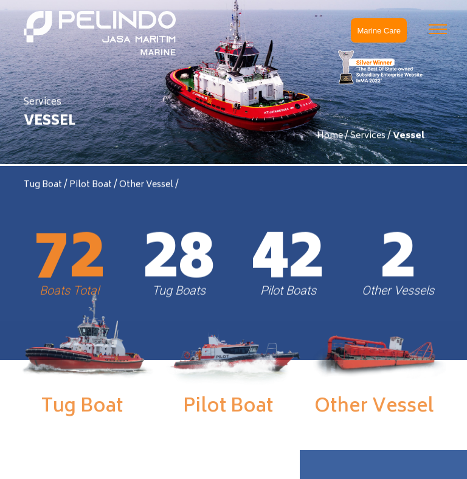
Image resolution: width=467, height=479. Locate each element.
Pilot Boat (91, 186)
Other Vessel (147, 186)
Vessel (409, 136)
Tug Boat (44, 186)
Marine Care (379, 30)
